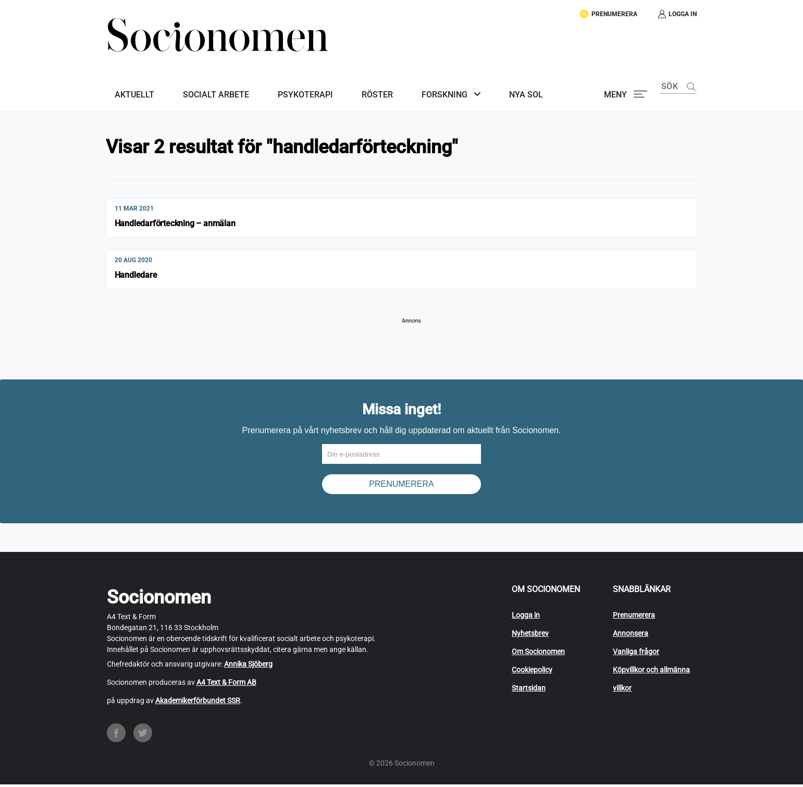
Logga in (526, 617)
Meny (615, 87)
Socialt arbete (200, 87)
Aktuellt (126, 87)
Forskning (405, 87)
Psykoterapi (282, 87)
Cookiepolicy (532, 672)
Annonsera (630, 636)
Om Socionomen (538, 654)
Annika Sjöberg (248, 666)
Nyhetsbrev (530, 636)
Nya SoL (479, 87)
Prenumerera (634, 617)
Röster (346, 87)
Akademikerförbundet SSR (197, 703)
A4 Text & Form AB (226, 685)
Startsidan (529, 690)
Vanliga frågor (636, 654)
